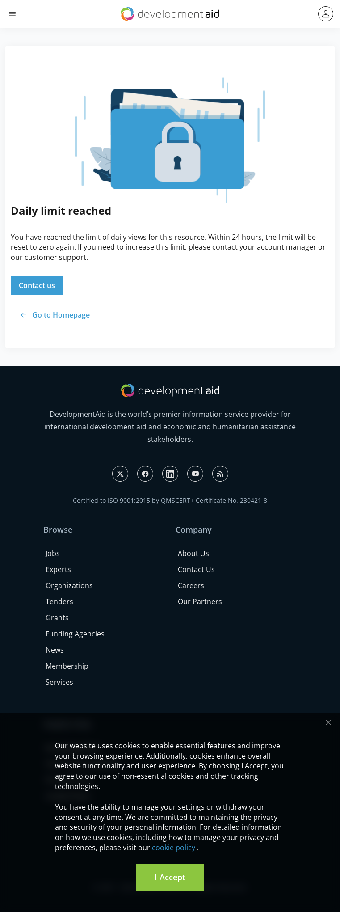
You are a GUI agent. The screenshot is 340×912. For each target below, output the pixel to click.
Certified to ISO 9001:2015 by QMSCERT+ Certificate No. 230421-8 (170, 500)
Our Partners (200, 602)
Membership (67, 666)
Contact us (37, 285)
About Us (193, 553)
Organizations (69, 585)
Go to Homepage (61, 315)
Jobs (53, 553)
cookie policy (173, 848)
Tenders (59, 602)
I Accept (170, 877)
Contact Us (196, 569)
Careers (191, 585)
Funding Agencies (75, 634)
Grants (57, 618)
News (55, 650)
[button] (12, 14)
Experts (58, 569)
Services (59, 682)
